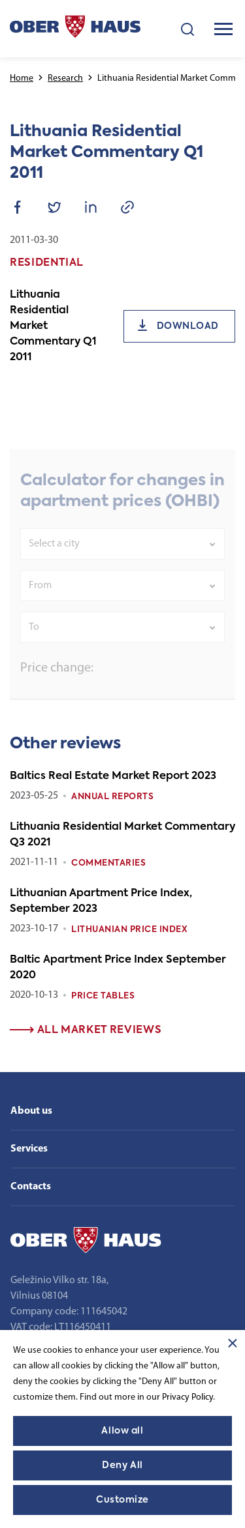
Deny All (122, 1465)
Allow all (122, 1431)
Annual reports (112, 797)
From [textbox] (40, 605)
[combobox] (122, 563)
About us (31, 1111)
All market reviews (85, 1030)
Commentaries (108, 863)
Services (29, 1149)
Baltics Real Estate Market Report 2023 (113, 776)
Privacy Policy (187, 1397)
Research (65, 78)
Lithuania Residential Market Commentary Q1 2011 (53, 326)
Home (21, 78)
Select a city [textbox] (54, 563)
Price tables (103, 996)
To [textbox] (34, 647)
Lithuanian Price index (129, 930)
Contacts (30, 1186)
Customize (122, 1500)
